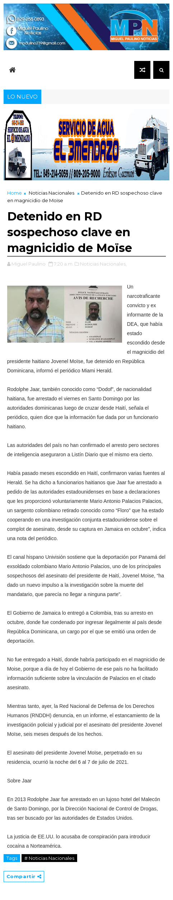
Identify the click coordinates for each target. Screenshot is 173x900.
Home (14, 193)
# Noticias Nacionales (49, 858)
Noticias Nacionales (51, 193)
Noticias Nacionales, (103, 264)
